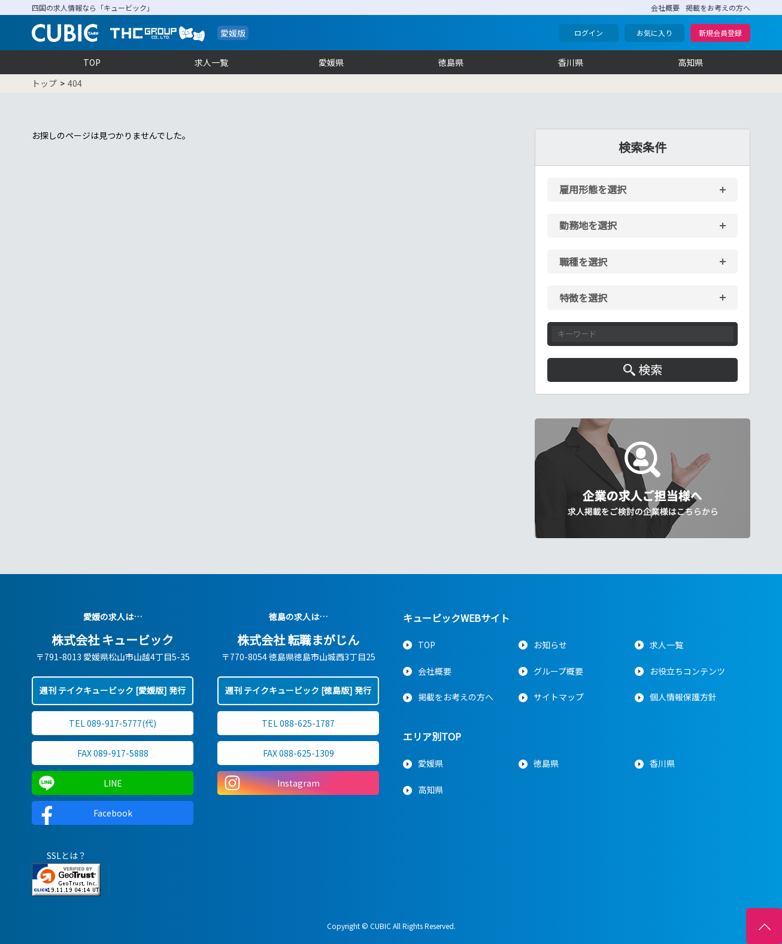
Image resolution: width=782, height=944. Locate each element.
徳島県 (450, 62)
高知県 (690, 62)
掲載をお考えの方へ (718, 7)
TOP (92, 62)
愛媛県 (331, 62)
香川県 (570, 62)
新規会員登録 (720, 33)
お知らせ (550, 645)
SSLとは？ (66, 855)
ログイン (588, 33)
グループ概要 (558, 671)
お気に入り (654, 33)
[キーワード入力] (642, 334)
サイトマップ (559, 697)
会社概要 (665, 7)
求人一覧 (211, 62)
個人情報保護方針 (683, 697)
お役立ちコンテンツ (687, 671)
